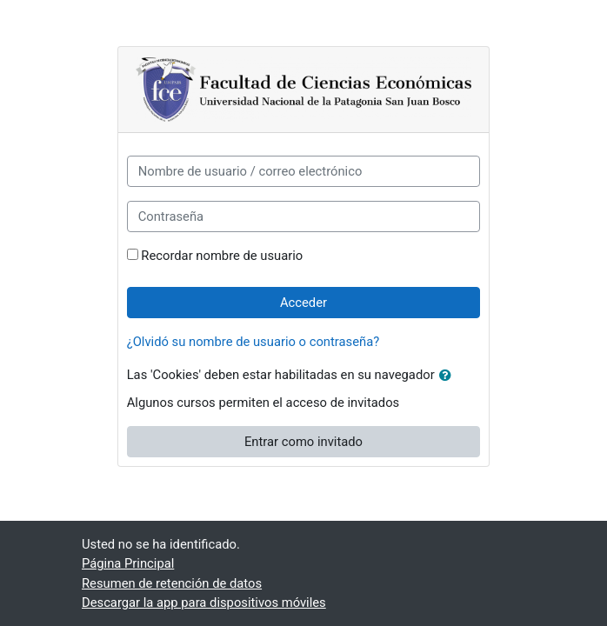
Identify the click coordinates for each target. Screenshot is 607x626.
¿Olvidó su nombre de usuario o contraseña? (253, 342)
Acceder (303, 302)
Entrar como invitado (303, 442)
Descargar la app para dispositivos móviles (204, 602)
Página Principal (128, 563)
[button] (448, 375)
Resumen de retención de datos (172, 583)
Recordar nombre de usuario (222, 255)
